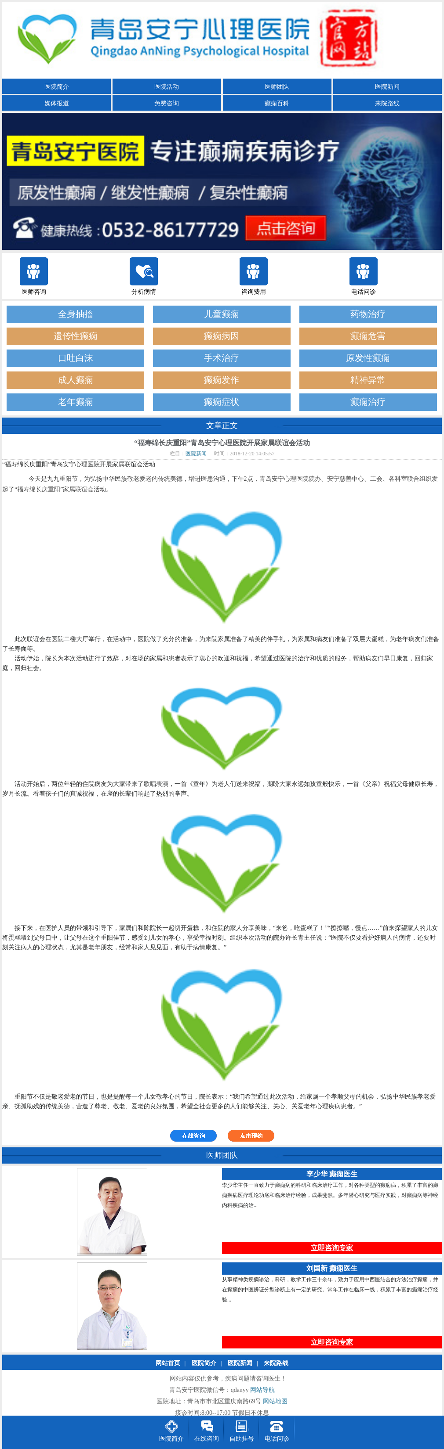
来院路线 (387, 103)
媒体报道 (56, 103)
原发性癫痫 (368, 358)
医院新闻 (387, 86)
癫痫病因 (221, 336)
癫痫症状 (221, 402)
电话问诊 (363, 291)
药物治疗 (368, 314)
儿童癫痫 (221, 314)
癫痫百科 (277, 103)
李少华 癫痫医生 (331, 1174)
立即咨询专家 (332, 1248)
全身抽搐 (75, 314)
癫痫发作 (221, 380)
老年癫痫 (75, 402)
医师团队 (277, 86)
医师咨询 (34, 291)
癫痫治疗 (368, 402)
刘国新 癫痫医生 (331, 1268)
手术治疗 (221, 358)
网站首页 (168, 1363)
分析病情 (143, 291)
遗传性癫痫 (76, 336)
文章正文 (222, 425)
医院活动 (166, 86)
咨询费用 (253, 291)
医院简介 (56, 86)
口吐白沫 (75, 358)
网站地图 (275, 1402)
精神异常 (368, 380)
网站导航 (262, 1390)
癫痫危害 (368, 336)
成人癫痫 (75, 380)
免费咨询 (166, 103)
